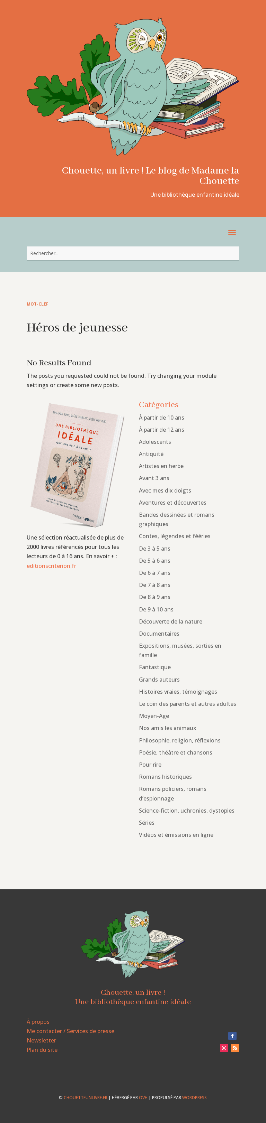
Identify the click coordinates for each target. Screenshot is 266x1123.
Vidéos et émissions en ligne (176, 835)
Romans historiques (165, 776)
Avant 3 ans (154, 478)
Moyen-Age (154, 716)
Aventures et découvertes (172, 502)
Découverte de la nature (170, 621)
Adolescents (155, 442)
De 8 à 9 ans (154, 597)
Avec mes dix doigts (165, 490)
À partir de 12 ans (161, 429)
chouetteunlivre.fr (85, 1098)
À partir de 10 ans (161, 417)
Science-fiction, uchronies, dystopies (186, 810)
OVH (143, 1098)
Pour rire (150, 764)
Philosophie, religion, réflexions (180, 740)
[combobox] (133, 253)
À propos (38, 1022)
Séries (146, 822)
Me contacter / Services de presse (70, 1031)
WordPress (194, 1098)
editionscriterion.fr (51, 566)
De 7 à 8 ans (154, 585)
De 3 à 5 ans (154, 548)
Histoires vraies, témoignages (178, 691)
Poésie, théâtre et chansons (175, 752)
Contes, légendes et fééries (175, 536)
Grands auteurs (159, 679)
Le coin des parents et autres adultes (187, 704)
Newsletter (41, 1040)
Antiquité (151, 454)
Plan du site (42, 1050)
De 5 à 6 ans (154, 560)
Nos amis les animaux (167, 728)
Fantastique (155, 667)
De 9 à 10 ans (156, 609)
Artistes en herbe (161, 466)
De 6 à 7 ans (154, 573)
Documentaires (159, 633)
